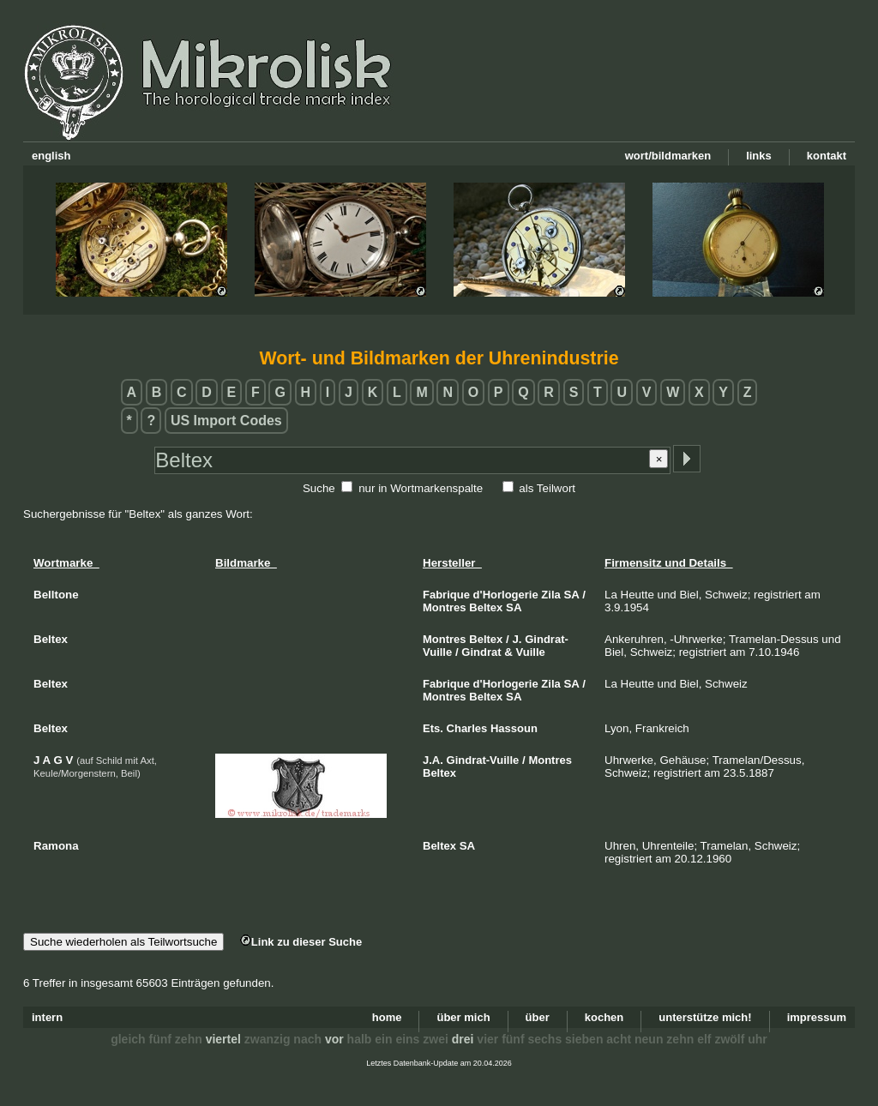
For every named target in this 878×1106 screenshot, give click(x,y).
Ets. (433, 728)
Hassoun (514, 728)
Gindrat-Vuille (483, 760)
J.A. (433, 760)
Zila (550, 594)
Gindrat (481, 652)
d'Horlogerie (505, 594)
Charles (467, 728)
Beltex (485, 607)
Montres (444, 607)
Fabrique (446, 594)
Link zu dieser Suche (301, 941)
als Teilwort (547, 488)
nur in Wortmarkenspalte (420, 488)
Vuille (530, 652)
